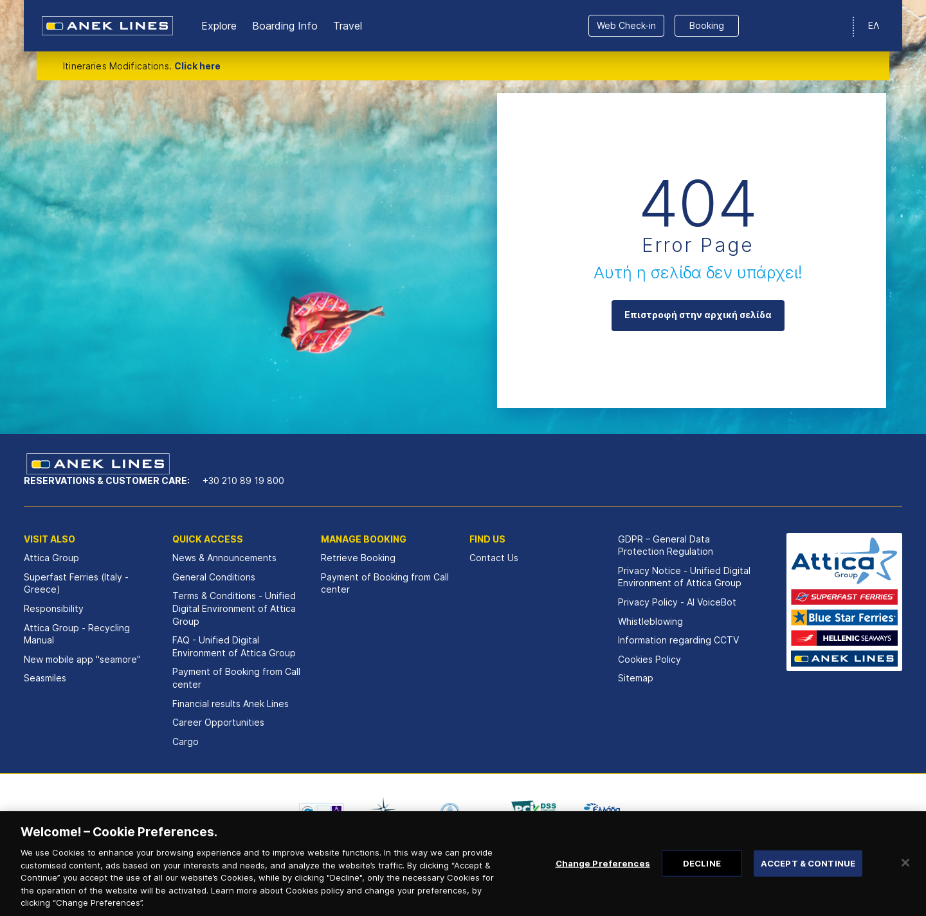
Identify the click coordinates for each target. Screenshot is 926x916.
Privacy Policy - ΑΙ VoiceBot (677, 602)
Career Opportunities (218, 722)
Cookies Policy (649, 659)
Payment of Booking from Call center (236, 678)
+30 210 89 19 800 (243, 480)
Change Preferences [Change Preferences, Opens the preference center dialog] (603, 879)
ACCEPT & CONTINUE (808, 879)
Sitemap (635, 677)
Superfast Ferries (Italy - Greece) (76, 583)
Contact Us (493, 557)
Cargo (185, 741)
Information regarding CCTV (678, 639)
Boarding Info (285, 25)
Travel (347, 25)
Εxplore (219, 25)
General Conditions (213, 576)
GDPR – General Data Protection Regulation (665, 545)
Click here (197, 65)
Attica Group (51, 557)
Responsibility (54, 608)
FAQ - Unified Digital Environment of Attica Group (234, 646)
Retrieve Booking (358, 557)
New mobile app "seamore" (82, 659)
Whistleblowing (650, 621)
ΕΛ (873, 25)
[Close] (905, 878)
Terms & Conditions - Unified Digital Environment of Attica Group (234, 608)
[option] (321, 812)
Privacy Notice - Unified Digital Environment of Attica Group (684, 577)
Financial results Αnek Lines (230, 703)
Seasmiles (45, 677)
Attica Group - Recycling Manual (77, 634)
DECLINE (702, 879)
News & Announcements (224, 557)
